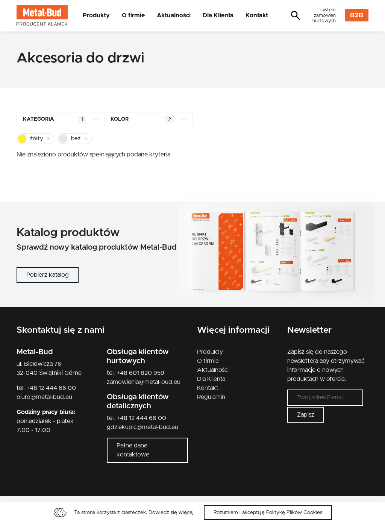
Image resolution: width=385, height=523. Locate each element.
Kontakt (257, 15)
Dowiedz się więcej (171, 512)
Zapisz (305, 417)
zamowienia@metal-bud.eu (143, 382)
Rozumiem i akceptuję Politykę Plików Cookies (268, 512)
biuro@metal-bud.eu (44, 397)
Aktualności (174, 15)
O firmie (133, 15)
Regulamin (211, 397)
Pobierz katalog (47, 275)
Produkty (96, 15)
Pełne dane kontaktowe (133, 450)
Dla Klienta (218, 15)
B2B (356, 15)
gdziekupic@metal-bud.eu (142, 427)
